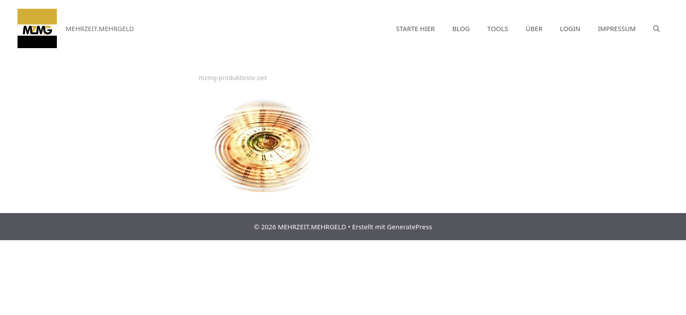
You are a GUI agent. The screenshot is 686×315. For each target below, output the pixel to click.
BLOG (461, 28)
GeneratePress (409, 226)
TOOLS (497, 28)
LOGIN (570, 28)
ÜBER (533, 28)
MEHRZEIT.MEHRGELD (100, 28)
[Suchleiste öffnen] (656, 28)
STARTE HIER (415, 28)
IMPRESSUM (617, 28)
